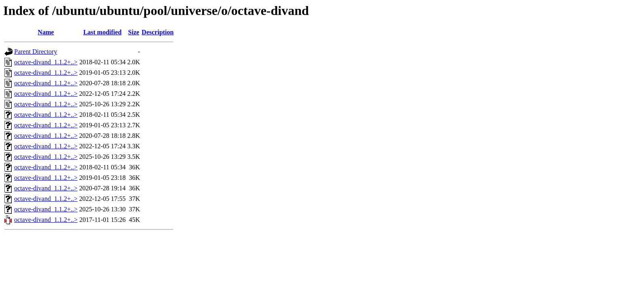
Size (133, 32)
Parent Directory (35, 51)
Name (46, 32)
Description (157, 32)
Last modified (102, 32)
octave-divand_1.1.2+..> (46, 62)
